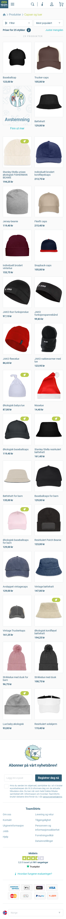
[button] (17, 105)
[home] (4, 14)
